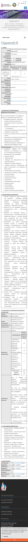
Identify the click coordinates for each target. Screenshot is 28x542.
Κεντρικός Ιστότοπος (6, 502)
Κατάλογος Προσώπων (7, 500)
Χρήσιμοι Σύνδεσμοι (6, 511)
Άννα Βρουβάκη (17, 463)
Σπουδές (12, 23)
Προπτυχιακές (19, 23)
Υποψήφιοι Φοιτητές (6, 514)
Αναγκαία (5, 536)
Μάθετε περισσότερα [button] (6, 533)
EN (26, 1)
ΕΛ (23, 1)
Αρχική (6, 23)
